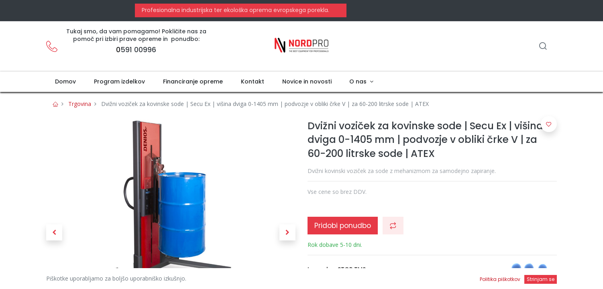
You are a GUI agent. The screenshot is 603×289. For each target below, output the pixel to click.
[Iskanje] (542, 47)
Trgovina (79, 104)
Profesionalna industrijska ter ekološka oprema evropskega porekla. (234, 10)
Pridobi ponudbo (342, 225)
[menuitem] (65, 81)
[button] (54, 232)
